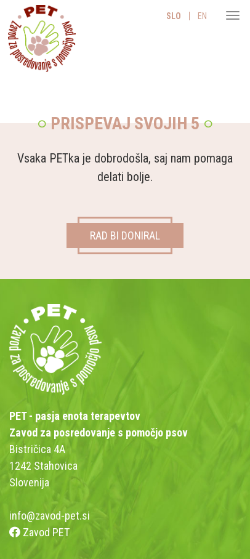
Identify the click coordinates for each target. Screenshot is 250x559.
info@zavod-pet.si (49, 515)
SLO (173, 16)
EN (202, 16)
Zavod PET (39, 532)
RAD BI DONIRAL (125, 235)
